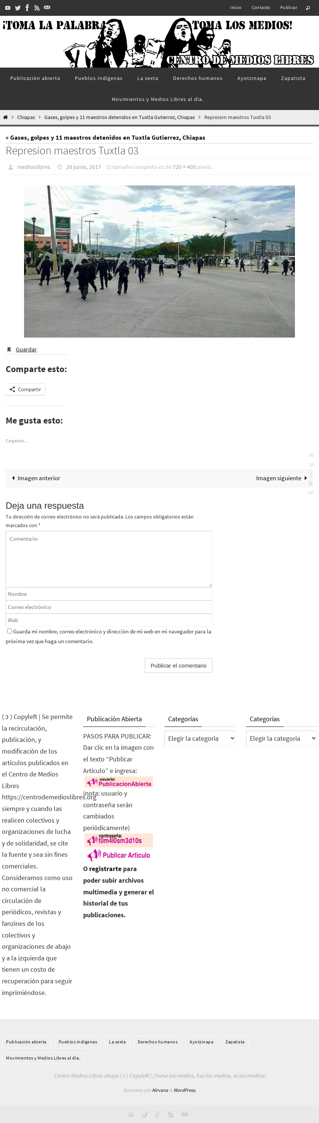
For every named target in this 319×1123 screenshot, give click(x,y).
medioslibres (33, 166)
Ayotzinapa (201, 1042)
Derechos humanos (158, 1042)
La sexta (117, 1042)
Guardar (26, 349)
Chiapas (26, 117)
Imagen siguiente (283, 478)
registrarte (105, 868)
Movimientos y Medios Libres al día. (43, 1058)
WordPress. (184, 1090)
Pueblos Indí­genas (78, 1042)
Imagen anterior (34, 478)
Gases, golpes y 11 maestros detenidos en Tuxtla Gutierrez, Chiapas (119, 117)
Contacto (261, 7)
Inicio (236, 7)
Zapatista (235, 1042)
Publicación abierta (26, 1042)
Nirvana (160, 1090)
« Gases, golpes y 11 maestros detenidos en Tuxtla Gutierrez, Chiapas (105, 137)
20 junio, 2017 (83, 166)
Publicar (288, 7)
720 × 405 (184, 166)
